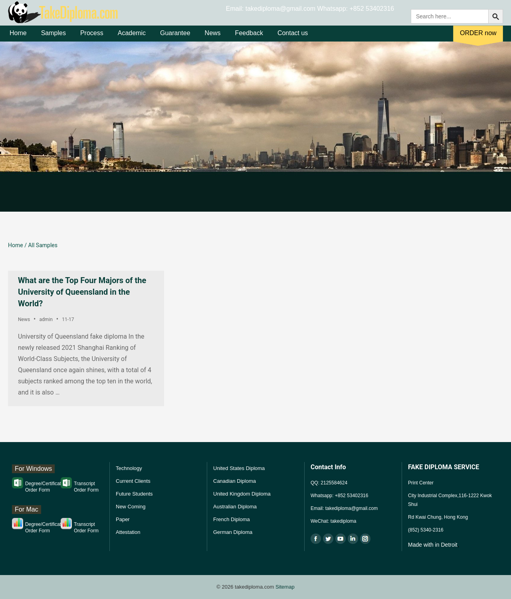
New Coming (130, 507)
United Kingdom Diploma (242, 494)
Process (91, 39)
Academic (132, 39)
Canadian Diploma (234, 481)
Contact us (292, 39)
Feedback (249, 39)
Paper (123, 519)
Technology (129, 468)
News (213, 39)
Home (18, 39)
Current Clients (133, 481)
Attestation (128, 532)
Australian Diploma (235, 507)
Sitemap (285, 587)
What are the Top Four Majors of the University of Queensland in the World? (82, 292)
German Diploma (232, 532)
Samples (53, 39)
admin (45, 319)
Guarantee (175, 39)
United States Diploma (239, 468)
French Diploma (231, 519)
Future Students (134, 494)
